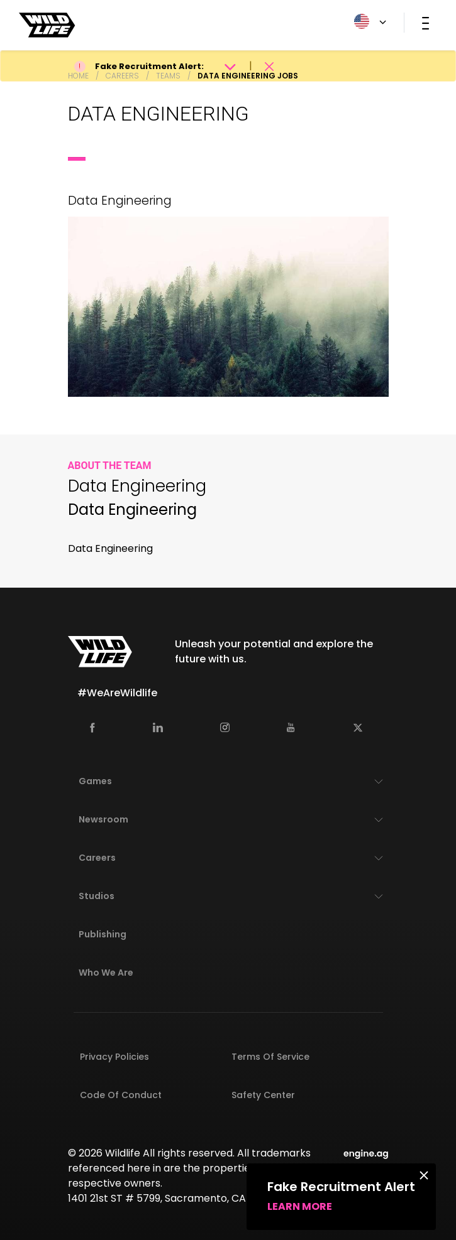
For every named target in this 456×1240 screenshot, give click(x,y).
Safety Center (263, 1095)
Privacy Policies (114, 1056)
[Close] (424, 1174)
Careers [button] (97, 857)
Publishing (102, 934)
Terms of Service (270, 1056)
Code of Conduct (121, 1095)
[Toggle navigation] (425, 23)
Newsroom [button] (103, 819)
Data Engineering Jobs (247, 75)
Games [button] (95, 781)
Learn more (299, 1206)
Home (78, 75)
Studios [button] (96, 896)
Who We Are (106, 972)
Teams (168, 75)
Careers (122, 75)
